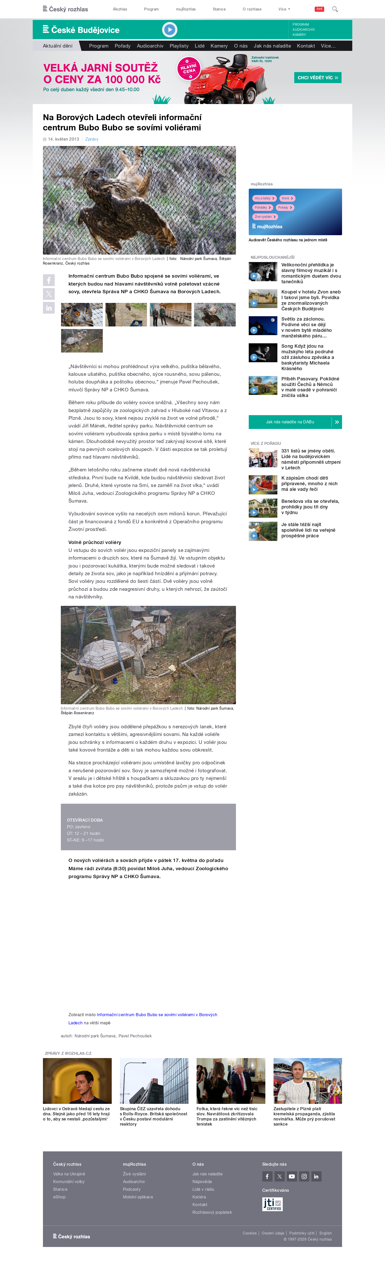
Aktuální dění (57, 46)
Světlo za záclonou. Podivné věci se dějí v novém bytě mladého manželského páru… (306, 327)
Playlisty (179, 46)
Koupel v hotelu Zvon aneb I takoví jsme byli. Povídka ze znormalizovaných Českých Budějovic (311, 300)
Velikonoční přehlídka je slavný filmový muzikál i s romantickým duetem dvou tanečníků (311, 273)
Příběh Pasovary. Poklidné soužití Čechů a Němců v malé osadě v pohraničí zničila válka (310, 387)
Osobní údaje (273, 1233)
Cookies (250, 1233)
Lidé (200, 46)
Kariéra (199, 1197)
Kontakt (306, 46)
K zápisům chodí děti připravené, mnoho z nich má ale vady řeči (309, 483)
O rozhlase (252, 9)
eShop (59, 1197)
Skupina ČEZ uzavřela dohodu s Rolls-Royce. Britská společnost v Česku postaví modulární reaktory (153, 1116)
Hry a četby (264, 198)
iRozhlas (120, 9)
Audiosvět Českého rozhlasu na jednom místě (288, 240)
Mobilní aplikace (138, 1197)
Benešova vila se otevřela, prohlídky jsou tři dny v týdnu (310, 506)
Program (151, 9)
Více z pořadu (266, 443)
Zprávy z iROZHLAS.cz (68, 1053)
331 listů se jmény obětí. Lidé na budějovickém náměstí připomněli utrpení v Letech (311, 459)
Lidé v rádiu (203, 1189)
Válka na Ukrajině (69, 1174)
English (326, 1233)
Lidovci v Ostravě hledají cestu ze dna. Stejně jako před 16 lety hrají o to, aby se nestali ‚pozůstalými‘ (76, 1113)
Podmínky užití (301, 1233)
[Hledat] (335, 9)
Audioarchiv (304, 29)
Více (328, 46)
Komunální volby (69, 1181)
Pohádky (263, 207)
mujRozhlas (186, 9)
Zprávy (91, 139)
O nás (241, 46)
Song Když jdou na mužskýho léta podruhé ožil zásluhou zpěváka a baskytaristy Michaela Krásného (307, 357)
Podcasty (132, 1189)
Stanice (219, 9)
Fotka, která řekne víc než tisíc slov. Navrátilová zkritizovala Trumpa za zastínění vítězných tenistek (227, 1116)
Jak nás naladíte (272, 46)
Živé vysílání (265, 217)
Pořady (123, 46)
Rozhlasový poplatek (212, 1212)
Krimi (287, 198)
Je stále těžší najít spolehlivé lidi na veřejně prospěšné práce (308, 530)
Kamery (299, 35)
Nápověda (202, 1181)
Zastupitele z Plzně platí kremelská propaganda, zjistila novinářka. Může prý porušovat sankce (304, 1116)
